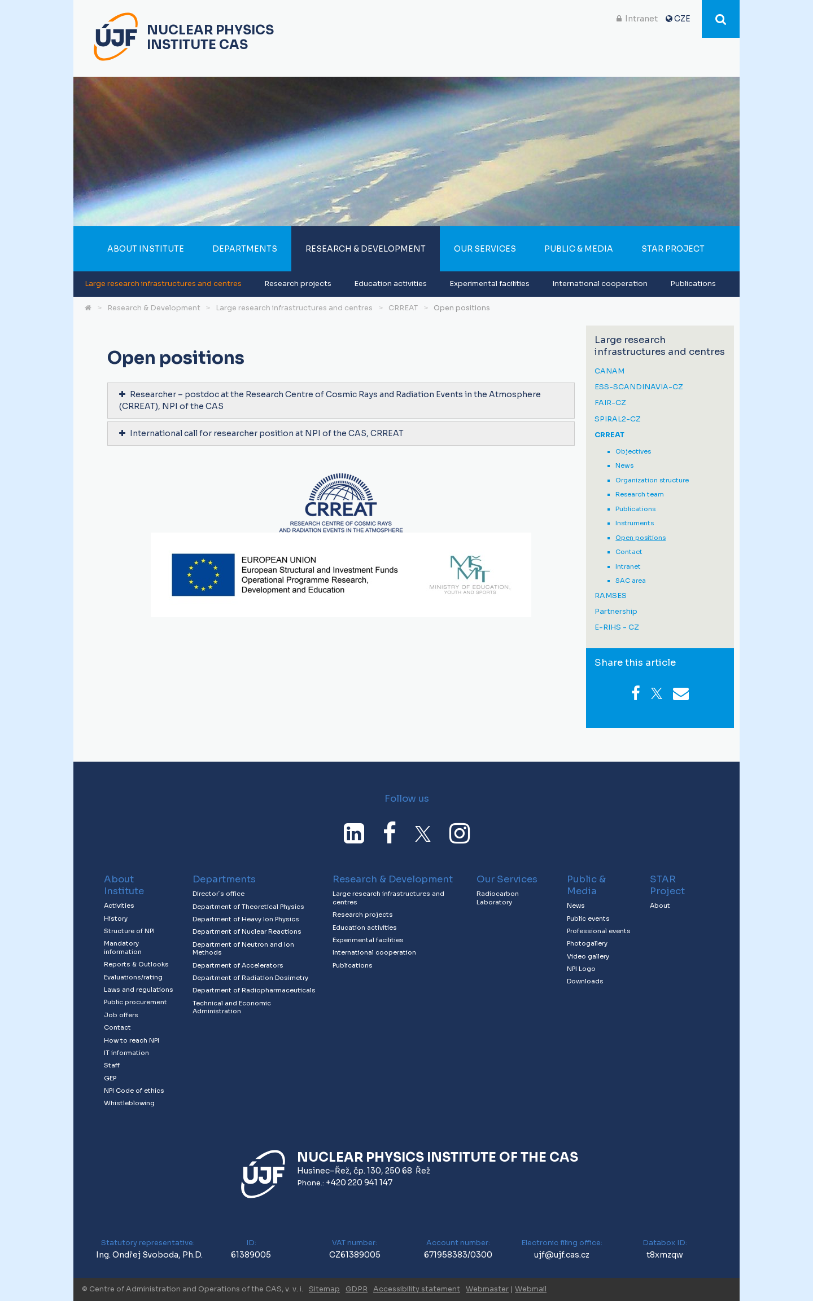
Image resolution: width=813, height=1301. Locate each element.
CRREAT (403, 308)
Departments (244, 249)
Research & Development (365, 249)
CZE (682, 19)
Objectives (633, 451)
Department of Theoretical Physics (248, 907)
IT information (126, 1053)
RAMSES (611, 596)
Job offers (121, 1015)
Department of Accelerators (238, 965)
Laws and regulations (138, 990)
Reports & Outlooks (136, 964)
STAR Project (673, 249)
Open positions (462, 308)
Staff (112, 1065)
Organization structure (652, 480)
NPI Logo (581, 969)
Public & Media (578, 249)
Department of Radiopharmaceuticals (254, 990)
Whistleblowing (129, 1103)
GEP (110, 1078)
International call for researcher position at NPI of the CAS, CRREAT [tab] (261, 433)
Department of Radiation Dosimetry (250, 978)
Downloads (585, 981)
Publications (693, 283)
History (116, 918)
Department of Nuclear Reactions (247, 931)
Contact (628, 552)
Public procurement (135, 1002)
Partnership (616, 612)
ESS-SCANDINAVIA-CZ (639, 387)
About (660, 905)
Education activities (390, 283)
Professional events (599, 931)
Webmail (531, 1289)
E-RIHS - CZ (617, 627)
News (624, 465)
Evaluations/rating (133, 977)
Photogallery (587, 943)
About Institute (145, 249)
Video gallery (588, 956)
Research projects (297, 283)
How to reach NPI (131, 1040)
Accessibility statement (416, 1289)
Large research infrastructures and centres (163, 283)
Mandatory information (123, 947)
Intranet (641, 19)
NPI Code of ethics (134, 1091)
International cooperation (600, 283)
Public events (588, 918)
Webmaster (487, 1289)
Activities (119, 905)
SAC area (630, 580)
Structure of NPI (129, 931)
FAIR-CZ (610, 403)
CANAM (609, 371)
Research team (639, 494)
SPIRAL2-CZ (618, 419)
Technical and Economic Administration (232, 1007)
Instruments (634, 523)
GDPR (357, 1289)
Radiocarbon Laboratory (498, 898)
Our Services (485, 249)
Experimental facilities (489, 283)
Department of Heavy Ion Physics (246, 919)
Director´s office (218, 894)
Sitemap (324, 1289)
